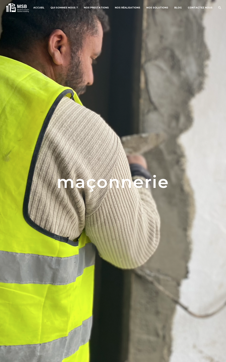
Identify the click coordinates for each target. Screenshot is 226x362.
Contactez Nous (200, 7)
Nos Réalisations (127, 7)
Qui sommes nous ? (64, 7)
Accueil (38, 7)
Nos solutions (157, 7)
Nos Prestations (96, 7)
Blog (178, 7)
